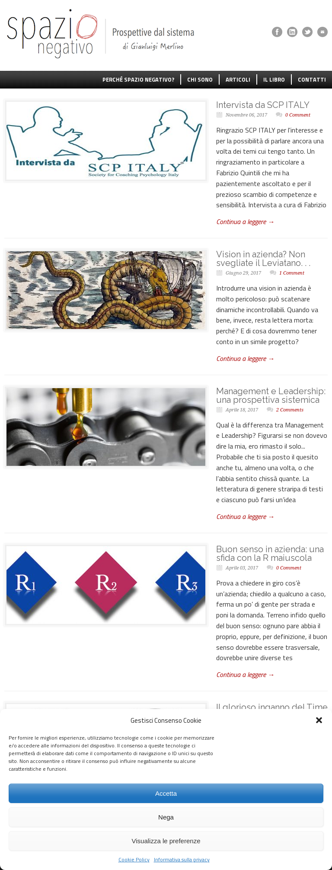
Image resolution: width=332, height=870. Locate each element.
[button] (319, 720)
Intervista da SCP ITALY (263, 105)
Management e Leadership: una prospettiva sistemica (271, 395)
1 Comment (291, 273)
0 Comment (297, 115)
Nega (166, 817)
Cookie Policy (134, 859)
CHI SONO (200, 79)
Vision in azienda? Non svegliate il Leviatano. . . (263, 258)
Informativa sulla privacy (182, 859)
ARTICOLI (238, 79)
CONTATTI (312, 79)
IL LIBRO (274, 79)
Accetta (166, 793)
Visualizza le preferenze (166, 841)
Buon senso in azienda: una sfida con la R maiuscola (270, 553)
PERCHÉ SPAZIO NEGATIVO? (138, 79)
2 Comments (289, 410)
